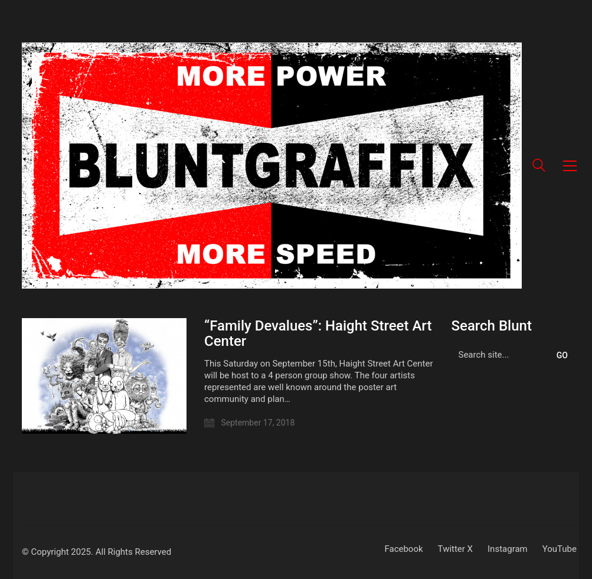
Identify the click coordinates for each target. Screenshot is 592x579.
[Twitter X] (455, 549)
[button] (570, 166)
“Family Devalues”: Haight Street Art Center (317, 333)
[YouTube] (559, 549)
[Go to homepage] (272, 165)
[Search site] (538, 167)
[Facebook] (403, 549)
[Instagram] (508, 549)
